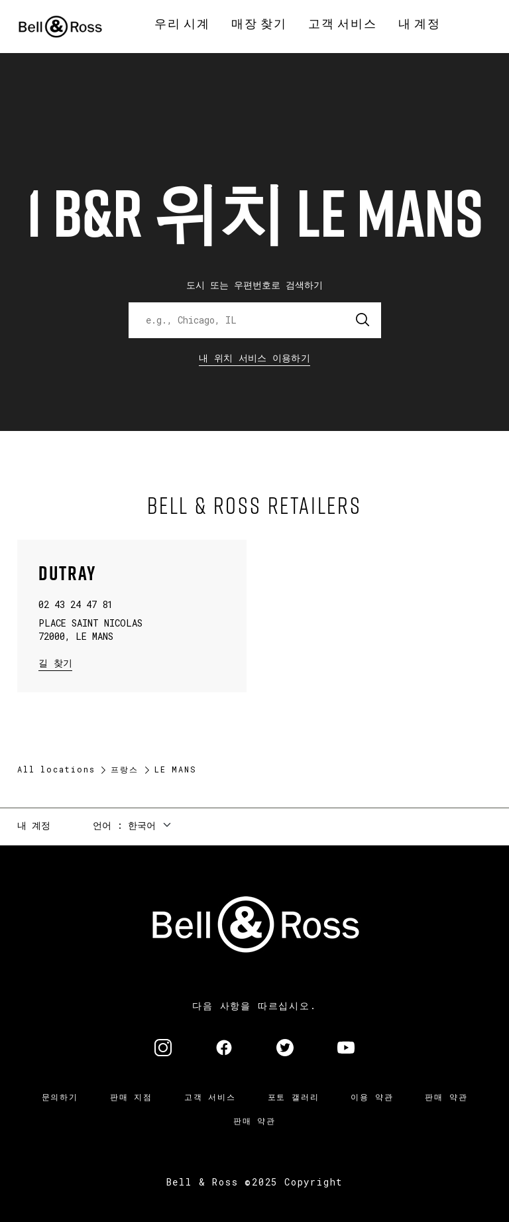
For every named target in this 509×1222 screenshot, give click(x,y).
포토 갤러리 (293, 1096)
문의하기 (60, 1096)
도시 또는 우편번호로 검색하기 (254, 284)
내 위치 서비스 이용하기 (254, 357)
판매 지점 (131, 1096)
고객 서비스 (210, 1096)
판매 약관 (446, 1096)
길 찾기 (55, 662)
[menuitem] (182, 24)
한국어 (142, 825)
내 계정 (33, 825)
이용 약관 (372, 1096)
